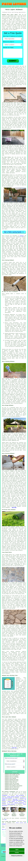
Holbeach (22, 235)
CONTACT (20, 7)
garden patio (14, 74)
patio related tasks (19, 708)
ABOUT (17, 7)
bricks (24, 170)
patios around (22, 681)
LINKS (14, 7)
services (21, 805)
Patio (3, 235)
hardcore (12, 151)
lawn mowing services (7, 797)
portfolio (11, 108)
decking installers (19, 802)
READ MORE (14, 507)
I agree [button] (16, 849)
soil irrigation (20, 795)
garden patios (12, 703)
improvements (5, 794)
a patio (4, 19)
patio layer (18, 71)
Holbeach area (22, 110)
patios (15, 73)
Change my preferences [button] (16, 855)
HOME (11, 7)
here (5, 819)
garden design (11, 801)
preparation (19, 163)
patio (12, 102)
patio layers (13, 736)
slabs (3, 171)
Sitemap (3, 844)
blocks (13, 172)
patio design (5, 106)
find (6, 719)
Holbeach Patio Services (9, 751)
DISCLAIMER (24, 7)
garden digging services (13, 796)
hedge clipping (11, 804)
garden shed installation (18, 800)
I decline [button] (17, 852)
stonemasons (4, 795)
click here (14, 747)
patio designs (14, 663)
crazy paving (12, 608)
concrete (24, 171)
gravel (3, 172)
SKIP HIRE (15, 799)
